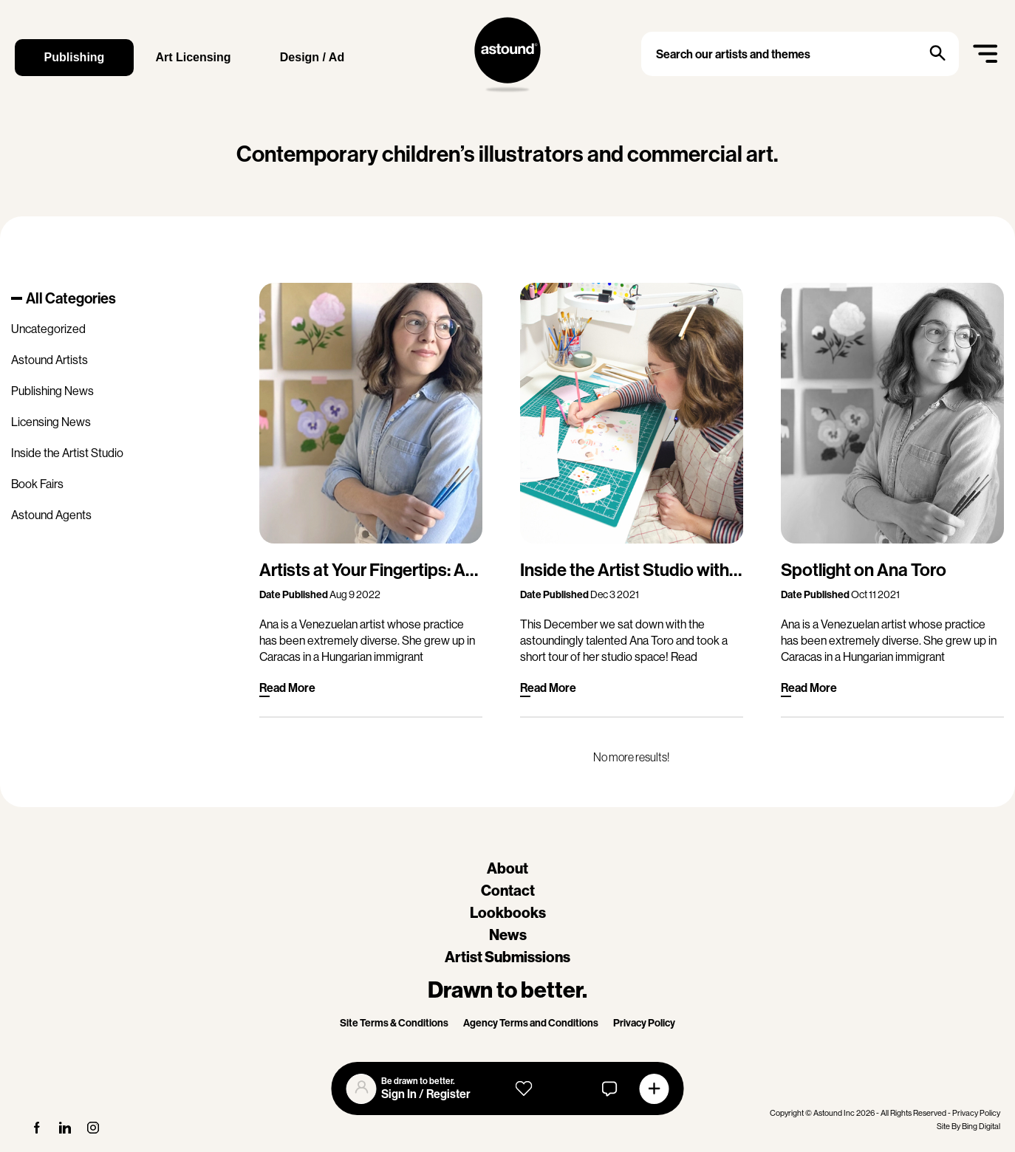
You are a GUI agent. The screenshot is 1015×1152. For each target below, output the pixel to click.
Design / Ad (312, 57)
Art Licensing (192, 57)
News (508, 935)
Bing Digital (981, 1126)
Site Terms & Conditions (394, 1023)
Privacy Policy (644, 1023)
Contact (508, 890)
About (507, 868)
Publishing (74, 57)
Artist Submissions (507, 957)
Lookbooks (508, 913)
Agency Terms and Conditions (530, 1023)
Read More (287, 688)
